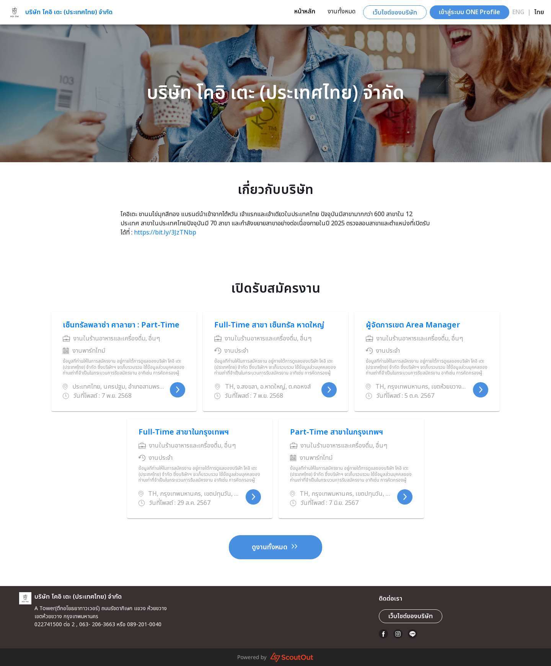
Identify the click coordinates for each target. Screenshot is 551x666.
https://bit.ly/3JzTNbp (165, 232)
